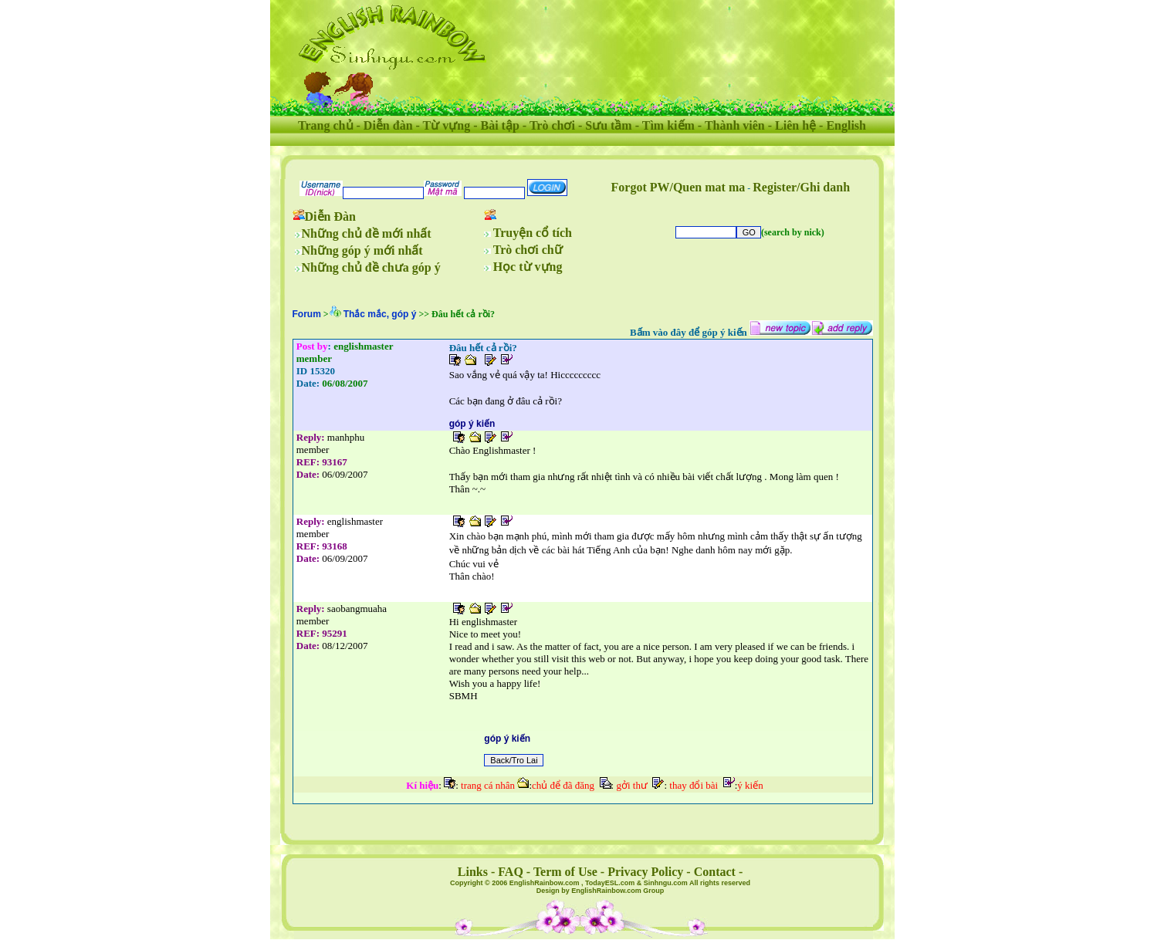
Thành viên (735, 125)
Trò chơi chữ (528, 249)
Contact (715, 871)
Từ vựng (447, 125)
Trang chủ (325, 125)
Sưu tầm (608, 125)
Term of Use (565, 871)
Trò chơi (552, 125)
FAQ (510, 871)
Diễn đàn (388, 125)
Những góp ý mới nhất (362, 250)
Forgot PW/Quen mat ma (678, 187)
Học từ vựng (528, 266)
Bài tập (499, 125)
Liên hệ (795, 125)
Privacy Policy (645, 871)
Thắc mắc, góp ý (380, 314)
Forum (307, 314)
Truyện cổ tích (532, 232)
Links (473, 871)
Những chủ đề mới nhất (366, 233)
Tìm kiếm (668, 125)
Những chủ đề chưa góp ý (371, 267)
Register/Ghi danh (801, 187)
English (846, 125)
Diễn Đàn (330, 216)
